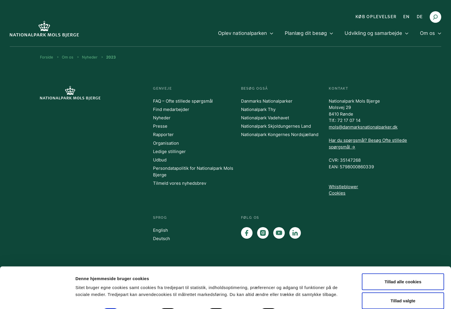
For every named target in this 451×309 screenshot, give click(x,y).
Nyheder (162, 117)
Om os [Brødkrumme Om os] (67, 57)
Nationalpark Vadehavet (265, 117)
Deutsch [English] (161, 238)
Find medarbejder (171, 109)
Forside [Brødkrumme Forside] (46, 57)
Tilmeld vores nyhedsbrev (179, 183)
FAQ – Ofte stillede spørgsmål (183, 101)
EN (406, 16)
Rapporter (163, 134)
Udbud (160, 160)
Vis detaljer (299, 287)
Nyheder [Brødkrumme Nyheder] (90, 57)
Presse (160, 126)
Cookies (337, 193)
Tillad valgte (403, 274)
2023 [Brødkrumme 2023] (111, 57)
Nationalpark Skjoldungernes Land (276, 126)
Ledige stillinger (169, 151)
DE (420, 16)
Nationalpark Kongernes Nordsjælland (279, 134)
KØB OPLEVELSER (376, 16)
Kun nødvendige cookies (403, 293)
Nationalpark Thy (258, 109)
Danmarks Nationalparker (267, 101)
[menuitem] (245, 38)
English (160, 230)
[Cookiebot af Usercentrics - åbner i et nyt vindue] (37, 297)
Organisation (166, 143)
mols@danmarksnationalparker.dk (363, 127)
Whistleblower (343, 186)
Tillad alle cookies (403, 255)
